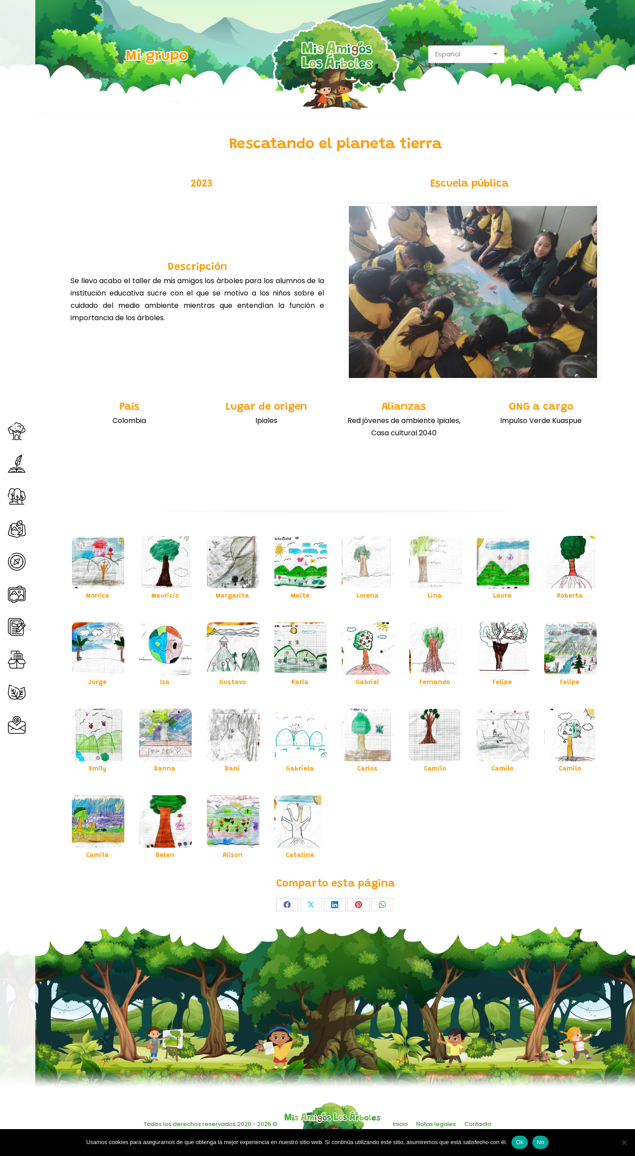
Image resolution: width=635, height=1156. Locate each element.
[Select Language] (466, 54)
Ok (519, 1142)
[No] (624, 1142)
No (540, 1142)
